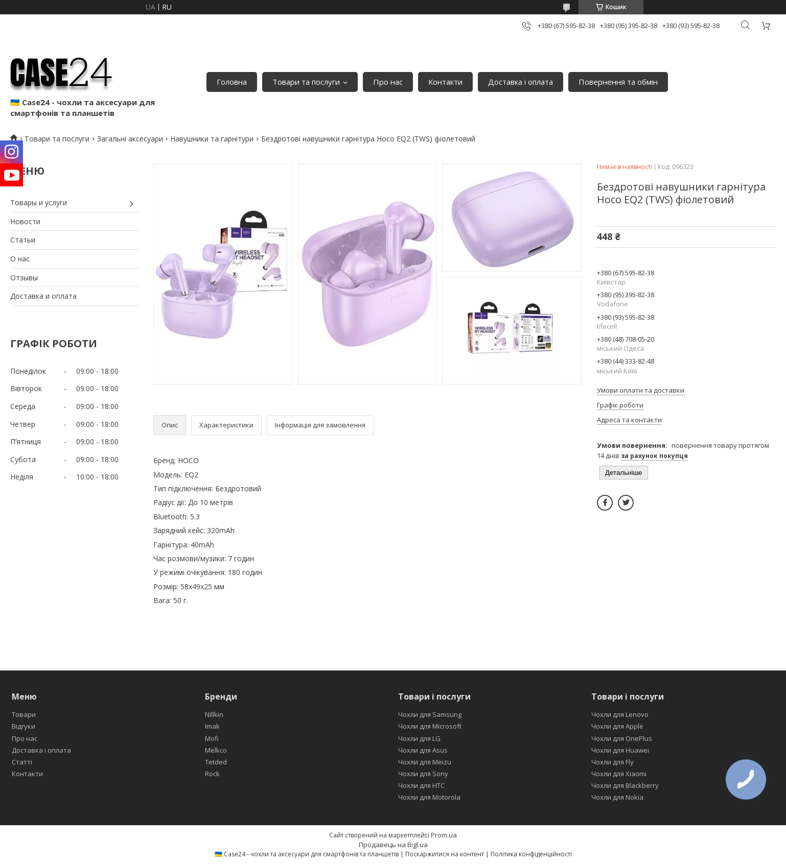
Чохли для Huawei (620, 750)
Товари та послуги (306, 82)
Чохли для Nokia (617, 797)
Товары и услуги (38, 202)
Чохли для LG (419, 738)
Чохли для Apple (617, 726)
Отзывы (24, 277)
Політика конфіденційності (531, 854)
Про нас (388, 82)
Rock (212, 773)
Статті (22, 761)
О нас (20, 258)
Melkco (216, 750)
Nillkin (214, 714)
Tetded (216, 761)
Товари (24, 714)
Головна (232, 82)
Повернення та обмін (618, 82)
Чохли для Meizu (424, 761)
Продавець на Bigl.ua (393, 844)
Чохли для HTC (421, 785)
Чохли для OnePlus (621, 738)
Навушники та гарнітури (211, 138)
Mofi (212, 738)
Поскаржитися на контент (444, 854)
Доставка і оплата (520, 82)
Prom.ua (444, 834)
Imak (212, 726)
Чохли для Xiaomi (618, 773)
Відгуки (23, 726)
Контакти (445, 82)
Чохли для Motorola (429, 797)
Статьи (22, 240)
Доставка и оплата (43, 296)
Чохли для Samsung (429, 714)
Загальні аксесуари (130, 138)
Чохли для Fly (612, 761)
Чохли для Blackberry (625, 785)
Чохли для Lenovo (620, 714)
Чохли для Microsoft (429, 726)
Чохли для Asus (423, 750)
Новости (25, 221)
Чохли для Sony (423, 773)
